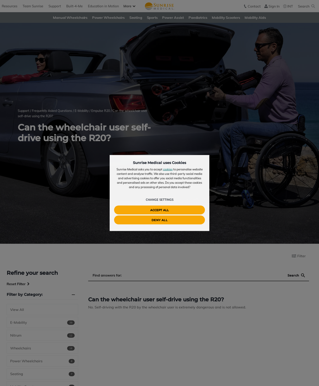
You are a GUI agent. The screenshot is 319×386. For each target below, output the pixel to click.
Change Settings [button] (159, 199)
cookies (168, 169)
